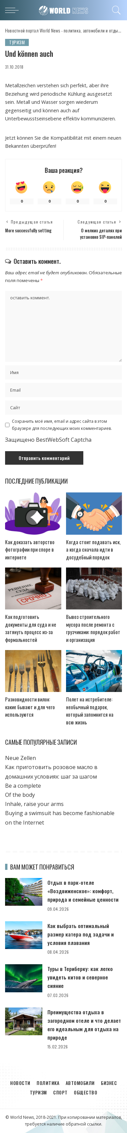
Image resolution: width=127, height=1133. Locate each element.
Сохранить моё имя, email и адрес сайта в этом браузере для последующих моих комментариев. (62, 424)
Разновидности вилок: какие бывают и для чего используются (30, 706)
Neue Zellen (20, 758)
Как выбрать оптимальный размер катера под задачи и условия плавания (80, 934)
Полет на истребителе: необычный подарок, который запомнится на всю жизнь (89, 710)
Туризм (17, 42)
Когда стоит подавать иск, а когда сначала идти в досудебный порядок (93, 549)
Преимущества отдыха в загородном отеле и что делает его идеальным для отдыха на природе (84, 1025)
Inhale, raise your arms (34, 804)
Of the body (20, 795)
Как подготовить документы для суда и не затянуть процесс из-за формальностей (30, 628)
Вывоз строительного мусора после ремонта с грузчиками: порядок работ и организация (93, 628)
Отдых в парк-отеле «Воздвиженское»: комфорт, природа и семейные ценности (83, 890)
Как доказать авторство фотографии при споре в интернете (30, 549)
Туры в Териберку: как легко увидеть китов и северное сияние (80, 977)
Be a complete (23, 785)
